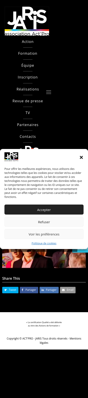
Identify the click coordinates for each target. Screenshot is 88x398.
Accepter (44, 209)
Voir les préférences (44, 234)
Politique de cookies (44, 243)
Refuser (44, 222)
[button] (81, 157)
